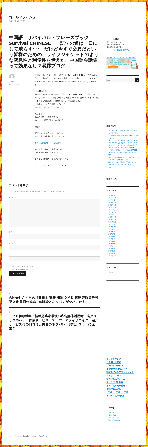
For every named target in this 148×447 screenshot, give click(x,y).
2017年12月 (112, 227)
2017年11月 (112, 229)
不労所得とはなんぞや (116, 369)
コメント (12, 197)
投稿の (112, 415)
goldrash (12, 81)
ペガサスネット (113, 375)
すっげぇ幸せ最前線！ (116, 385)
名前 (11, 232)
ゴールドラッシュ (22, 17)
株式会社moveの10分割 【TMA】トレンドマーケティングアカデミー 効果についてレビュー (123, 164)
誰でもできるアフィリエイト (120, 372)
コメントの (113, 418)
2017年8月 (112, 236)
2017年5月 (112, 244)
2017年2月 (112, 251)
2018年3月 (112, 220)
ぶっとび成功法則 (114, 382)
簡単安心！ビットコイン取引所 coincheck (121, 58)
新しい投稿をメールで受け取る (22, 269)
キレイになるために (115, 395)
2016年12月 (112, 256)
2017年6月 (112, 241)
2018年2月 (112, 222)
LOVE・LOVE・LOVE (117, 392)
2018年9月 (112, 205)
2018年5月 (112, 215)
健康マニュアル (113, 389)
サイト (11, 254)
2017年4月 (112, 246)
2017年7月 (112, 239)
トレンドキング (113, 358)
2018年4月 (112, 217)
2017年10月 (112, 232)
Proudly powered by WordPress (35, 436)
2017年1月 (111, 253)
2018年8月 (112, 207)
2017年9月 (112, 234)
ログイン (111, 413)
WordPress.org (114, 420)
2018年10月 (112, 203)
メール (12, 243)
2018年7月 (112, 210)
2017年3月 (112, 249)
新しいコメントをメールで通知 (22, 266)
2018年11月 (112, 200)
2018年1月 (112, 224)
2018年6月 (112, 212)
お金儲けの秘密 (113, 362)
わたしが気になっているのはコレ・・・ (51, 143)
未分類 (110, 272)
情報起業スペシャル (115, 379)
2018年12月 (112, 198)
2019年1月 (112, 195)
